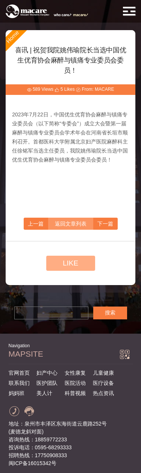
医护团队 (47, 383)
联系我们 (19, 383)
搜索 (110, 313)
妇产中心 (47, 373)
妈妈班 (16, 393)
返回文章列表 (70, 224)
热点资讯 (103, 393)
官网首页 (19, 373)
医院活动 (75, 383)
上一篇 (36, 224)
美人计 (44, 393)
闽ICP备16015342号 (33, 463)
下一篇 (105, 224)
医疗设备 (103, 383)
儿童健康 (103, 373)
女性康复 (75, 373)
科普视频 (75, 393)
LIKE (70, 263)
